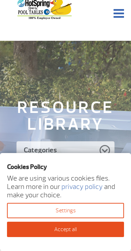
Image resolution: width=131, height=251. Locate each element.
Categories (40, 150)
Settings (66, 210)
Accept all (65, 229)
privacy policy (82, 186)
